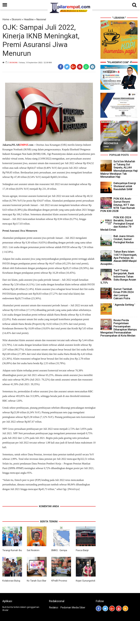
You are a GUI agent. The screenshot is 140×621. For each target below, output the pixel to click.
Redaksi (53, 607)
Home (5, 19)
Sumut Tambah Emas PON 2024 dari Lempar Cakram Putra (124, 293)
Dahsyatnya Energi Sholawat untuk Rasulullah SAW (125, 186)
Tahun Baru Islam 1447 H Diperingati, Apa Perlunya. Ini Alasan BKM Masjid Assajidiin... (118, 257)
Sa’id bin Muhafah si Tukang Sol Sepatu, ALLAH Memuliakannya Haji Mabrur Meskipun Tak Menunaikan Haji (119, 169)
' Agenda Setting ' (124, 304)
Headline (29, 19)
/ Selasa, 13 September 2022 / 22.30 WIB (35, 63)
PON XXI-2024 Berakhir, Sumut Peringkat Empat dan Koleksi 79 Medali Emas (117, 223)
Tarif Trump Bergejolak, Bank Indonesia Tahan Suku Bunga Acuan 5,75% (118, 276)
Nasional (41, 19)
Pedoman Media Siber (72, 607)
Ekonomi (16, 19)
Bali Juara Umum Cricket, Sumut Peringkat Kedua (124, 239)
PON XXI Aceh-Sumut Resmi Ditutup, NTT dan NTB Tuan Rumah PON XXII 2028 (117, 205)
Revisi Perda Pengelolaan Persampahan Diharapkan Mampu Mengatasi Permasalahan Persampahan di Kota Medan (118, 328)
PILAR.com (22, 144)
